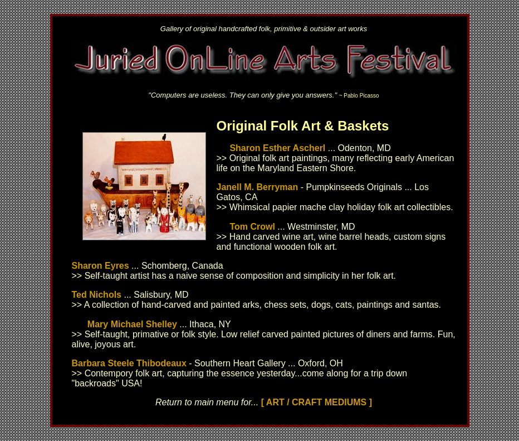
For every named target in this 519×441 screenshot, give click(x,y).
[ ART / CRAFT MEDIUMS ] (316, 402)
